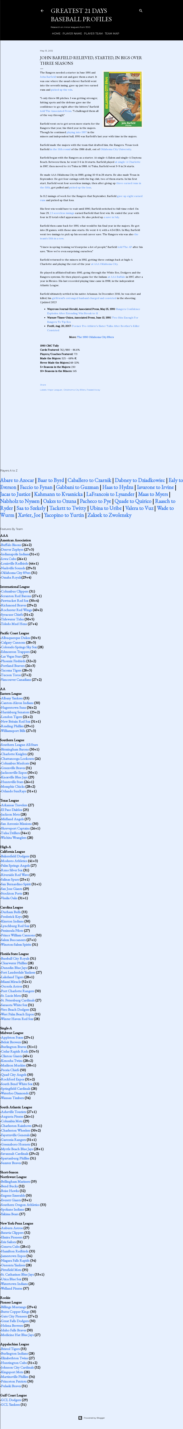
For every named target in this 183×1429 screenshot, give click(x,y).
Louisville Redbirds (14, 563)
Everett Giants (11, 1200)
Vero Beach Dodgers (15, 1009)
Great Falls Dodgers (15, 1321)
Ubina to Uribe (106, 508)
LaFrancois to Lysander (110, 494)
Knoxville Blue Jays (14, 777)
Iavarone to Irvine (155, 487)
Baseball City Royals (15, 958)
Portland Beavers (13, 665)
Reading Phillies (12, 726)
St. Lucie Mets (11, 995)
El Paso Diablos (11, 809)
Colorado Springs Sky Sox (19, 647)
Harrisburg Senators (15, 712)
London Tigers (11, 716)
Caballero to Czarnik (89, 480)
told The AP (125, 247)
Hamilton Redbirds (14, 1251)
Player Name (71, 33)
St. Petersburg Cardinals (18, 1000)
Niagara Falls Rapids (15, 1260)
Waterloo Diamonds (15, 1093)
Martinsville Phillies (14, 1376)
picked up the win (61, 89)
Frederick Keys (11, 916)
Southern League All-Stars (19, 744)
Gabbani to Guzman (77, 487)
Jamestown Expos (13, 1255)
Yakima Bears (10, 1214)
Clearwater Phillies (14, 963)
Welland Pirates (11, 1288)
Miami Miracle (11, 981)
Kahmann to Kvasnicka (58, 494)
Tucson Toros (11, 675)
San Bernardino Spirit (16, 884)
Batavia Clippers (12, 1232)
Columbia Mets (12, 1121)
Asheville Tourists (13, 1111)
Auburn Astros (12, 1228)
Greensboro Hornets (15, 1144)
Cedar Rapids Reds (14, 1051)
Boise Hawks (10, 1190)
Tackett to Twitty (67, 508)
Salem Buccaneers (13, 939)
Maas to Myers (153, 494)
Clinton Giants (11, 1056)
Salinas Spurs (10, 879)
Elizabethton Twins (14, 1358)
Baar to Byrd (51, 480)
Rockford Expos (12, 1079)
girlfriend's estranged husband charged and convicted (84, 298)
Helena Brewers (12, 1325)
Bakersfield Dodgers (15, 856)
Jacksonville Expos (14, 772)
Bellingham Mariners (15, 1181)
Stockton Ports (11, 893)
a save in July (111, 217)
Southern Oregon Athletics (20, 1204)
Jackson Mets (10, 814)
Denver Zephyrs (12, 549)
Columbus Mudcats (15, 763)
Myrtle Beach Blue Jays (17, 1149)
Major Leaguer (55, 389)
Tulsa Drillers (10, 833)
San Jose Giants (11, 888)
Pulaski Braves (11, 1386)
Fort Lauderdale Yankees (18, 972)
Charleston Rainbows (16, 1125)
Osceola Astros (11, 986)
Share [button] (43, 384)
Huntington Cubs (14, 1362)
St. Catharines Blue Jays (17, 1274)
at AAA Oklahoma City (104, 264)
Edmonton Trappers (15, 651)
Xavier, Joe (29, 515)
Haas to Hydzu (117, 487)
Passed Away (93, 389)
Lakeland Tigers (12, 977)
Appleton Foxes (12, 1037)
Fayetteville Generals (15, 1135)
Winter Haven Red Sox (17, 1018)
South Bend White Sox (17, 1084)
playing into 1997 (77, 132)
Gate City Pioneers (14, 1316)
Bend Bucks (9, 1186)
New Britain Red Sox (15, 721)
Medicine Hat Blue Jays (17, 1334)
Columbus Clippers (14, 591)
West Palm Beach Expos (17, 1014)
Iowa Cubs (8, 558)
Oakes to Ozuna (59, 501)
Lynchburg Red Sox (15, 926)
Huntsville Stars (12, 781)
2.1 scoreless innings (62, 213)
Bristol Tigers (10, 1348)
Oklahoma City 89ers (74, 389)
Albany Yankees (12, 698)
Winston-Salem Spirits (16, 944)
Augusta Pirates (12, 1116)
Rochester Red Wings (16, 610)
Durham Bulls (11, 912)
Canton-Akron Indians (17, 702)
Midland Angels (12, 819)
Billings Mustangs (13, 1307)
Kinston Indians (12, 921)
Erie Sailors (8, 1242)
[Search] (141, 9)
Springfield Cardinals (15, 1088)
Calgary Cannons (13, 642)
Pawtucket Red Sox (14, 600)
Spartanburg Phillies (15, 1158)
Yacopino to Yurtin (64, 515)
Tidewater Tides (12, 619)
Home (55, 33)
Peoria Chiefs (10, 1070)
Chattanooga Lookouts (17, 758)
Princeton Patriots (14, 1381)
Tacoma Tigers (11, 670)
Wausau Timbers (12, 1097)
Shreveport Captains (15, 828)
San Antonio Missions (16, 823)
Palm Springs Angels (15, 865)
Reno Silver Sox (12, 870)
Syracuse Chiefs (12, 614)
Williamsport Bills (13, 730)
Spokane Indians (12, 1209)
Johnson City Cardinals (17, 1367)
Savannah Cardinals (14, 1153)
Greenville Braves (13, 768)
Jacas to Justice (15, 494)
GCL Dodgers (11, 1400)
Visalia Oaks (9, 898)
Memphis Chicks (13, 786)
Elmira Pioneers (12, 1237)
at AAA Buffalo (116, 276)
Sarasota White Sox (14, 1005)
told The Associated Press (55, 111)
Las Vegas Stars (11, 656)
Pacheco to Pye (95, 501)
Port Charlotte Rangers (17, 991)
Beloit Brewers (11, 1042)
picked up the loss (80, 187)
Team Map (110, 33)
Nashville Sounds (13, 568)
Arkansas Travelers (14, 805)
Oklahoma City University (115, 149)
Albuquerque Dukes (15, 637)
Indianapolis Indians (15, 554)
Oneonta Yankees (13, 1265)
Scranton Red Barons (16, 596)
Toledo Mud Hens (14, 623)
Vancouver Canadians (16, 679)
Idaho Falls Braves (13, 1330)
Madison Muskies (13, 1065)
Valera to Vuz (139, 508)
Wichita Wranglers (13, 837)
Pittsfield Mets (11, 1269)
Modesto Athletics (14, 860)
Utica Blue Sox (11, 1279)
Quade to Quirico (133, 501)
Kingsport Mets (12, 1372)
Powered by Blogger (91, 1418)
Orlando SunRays (13, 791)
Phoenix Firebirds (13, 661)
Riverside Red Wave (15, 874)
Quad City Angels (13, 1074)
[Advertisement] (91, 426)
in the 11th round (60, 149)
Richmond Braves (13, 605)
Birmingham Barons (15, 749)
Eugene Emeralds (13, 1195)
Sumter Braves (11, 1163)
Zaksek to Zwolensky (109, 515)
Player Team (92, 33)
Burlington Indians (14, 1353)
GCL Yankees (10, 1404)
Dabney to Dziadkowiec (140, 480)
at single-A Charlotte (127, 162)
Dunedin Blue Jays (14, 967)
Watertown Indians (14, 1283)
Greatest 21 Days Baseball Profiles (81, 14)
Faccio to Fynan (36, 487)
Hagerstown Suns (13, 707)
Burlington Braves (13, 1046)
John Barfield (48, 76)
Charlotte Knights (14, 754)
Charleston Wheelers (15, 1130)
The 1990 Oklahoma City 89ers (95, 337)
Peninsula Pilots (12, 930)
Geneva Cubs (10, 1246)
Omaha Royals (11, 577)
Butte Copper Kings (15, 1311)
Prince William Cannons (18, 935)
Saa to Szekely (31, 508)
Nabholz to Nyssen (19, 501)
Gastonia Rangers (13, 1139)
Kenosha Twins (12, 1060)
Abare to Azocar (17, 480)
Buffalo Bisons (11, 544)
